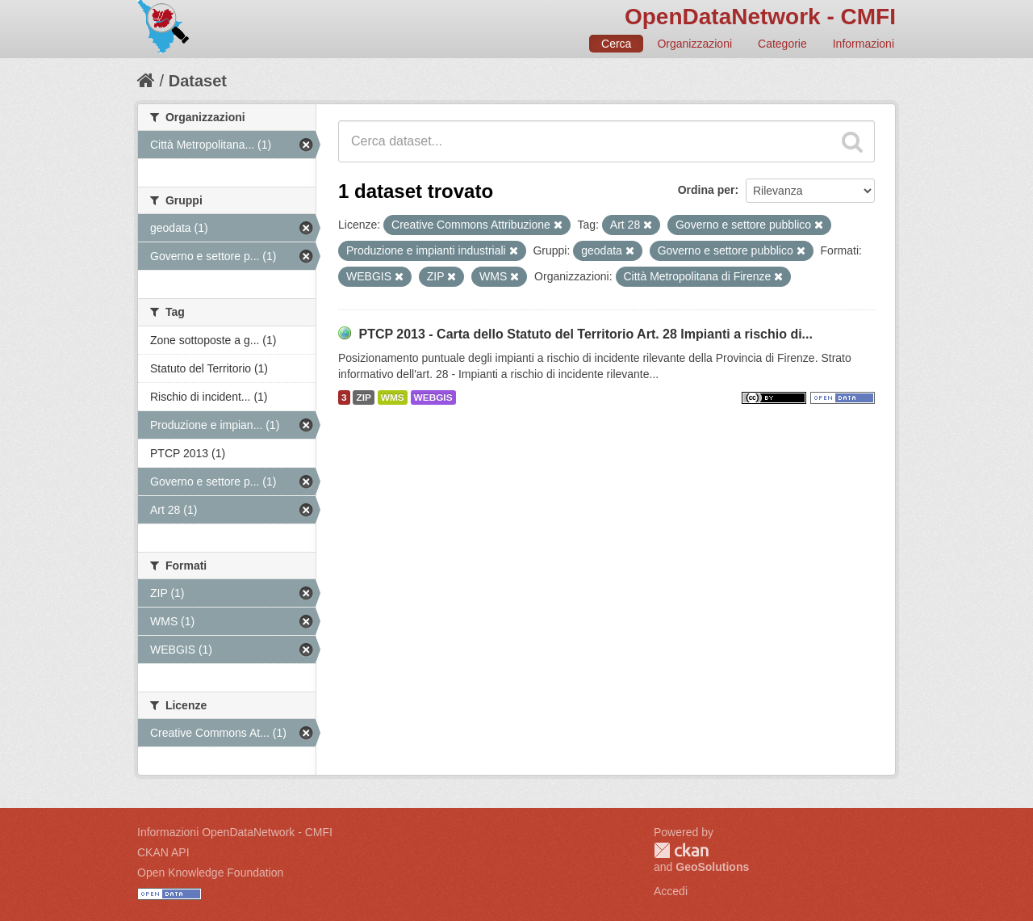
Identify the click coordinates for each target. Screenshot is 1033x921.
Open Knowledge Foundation (210, 872)
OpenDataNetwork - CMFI (760, 16)
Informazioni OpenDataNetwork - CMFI (234, 832)
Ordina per (706, 189)
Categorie (782, 43)
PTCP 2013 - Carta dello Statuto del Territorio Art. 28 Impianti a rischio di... (585, 334)
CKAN (681, 850)
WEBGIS (433, 397)
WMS (392, 397)
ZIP (363, 397)
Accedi (671, 891)
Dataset (198, 81)
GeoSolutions (712, 866)
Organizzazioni (694, 43)
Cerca (616, 43)
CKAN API (163, 852)
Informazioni (863, 43)
